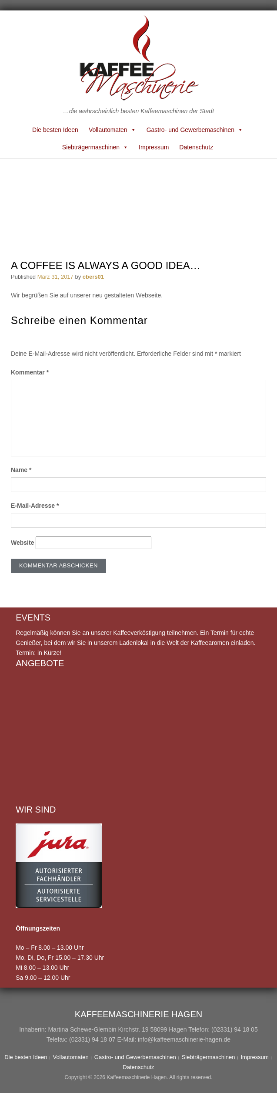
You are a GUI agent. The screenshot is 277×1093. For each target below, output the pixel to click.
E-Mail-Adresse (35, 505)
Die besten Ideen (55, 129)
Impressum (154, 147)
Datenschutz (196, 147)
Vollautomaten (112, 129)
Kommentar (30, 372)
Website (22, 542)
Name (21, 469)
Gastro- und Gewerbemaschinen (195, 129)
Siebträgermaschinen (95, 147)
